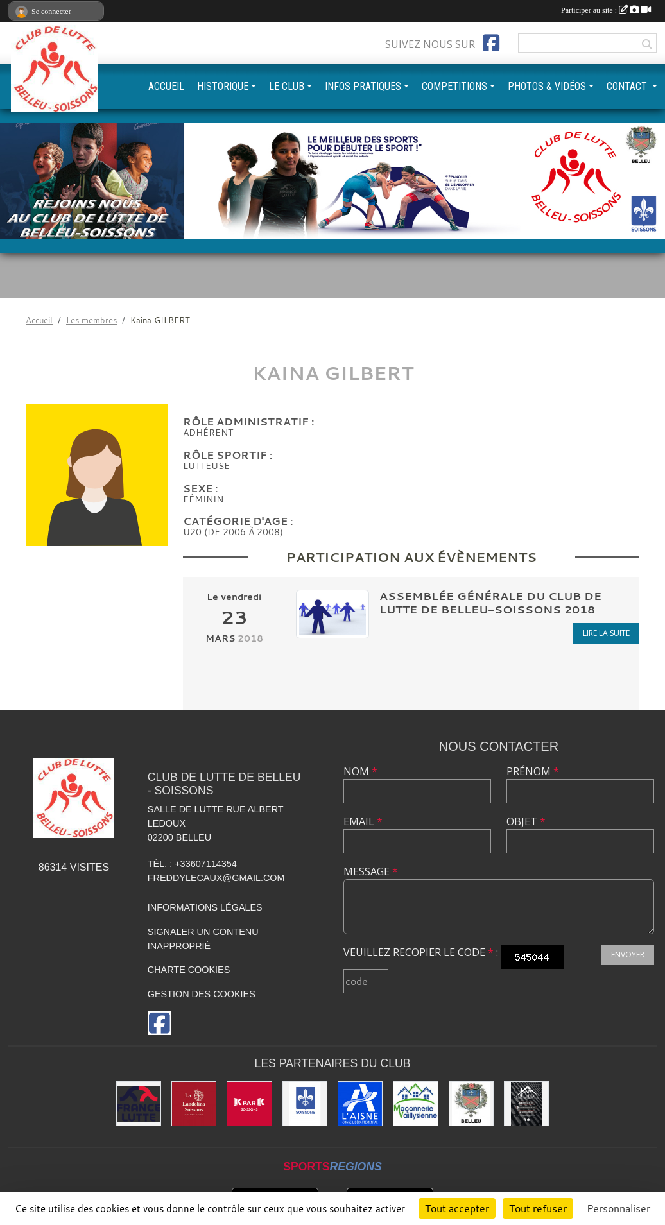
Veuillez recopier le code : (420, 952)
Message (370, 871)
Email (363, 821)
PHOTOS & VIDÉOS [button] (547, 86)
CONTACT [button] (628, 86)
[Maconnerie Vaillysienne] (415, 1103)
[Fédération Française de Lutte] (138, 1103)
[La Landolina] (193, 1103)
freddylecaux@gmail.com (216, 878)
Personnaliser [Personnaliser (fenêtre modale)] (618, 1208)
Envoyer (627, 954)
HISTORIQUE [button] (222, 86)
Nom (360, 771)
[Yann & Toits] (526, 1103)
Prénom (532, 771)
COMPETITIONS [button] (454, 86)
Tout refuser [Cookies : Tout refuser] (538, 1208)
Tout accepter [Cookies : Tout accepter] (457, 1208)
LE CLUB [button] (286, 86)
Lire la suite (606, 633)
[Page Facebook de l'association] (491, 43)
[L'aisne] (360, 1103)
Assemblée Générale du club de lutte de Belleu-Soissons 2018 (490, 602)
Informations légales (205, 907)
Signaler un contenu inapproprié (203, 939)
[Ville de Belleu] (471, 1103)
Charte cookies (189, 969)
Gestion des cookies (201, 994)
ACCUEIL (166, 86)
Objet (526, 821)
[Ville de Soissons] (304, 1103)
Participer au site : (606, 10)
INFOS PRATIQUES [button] (363, 86)
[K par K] (249, 1103)
